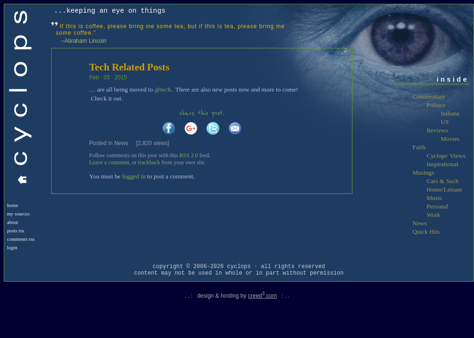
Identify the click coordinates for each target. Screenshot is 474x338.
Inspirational (442, 164)
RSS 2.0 (188, 155)
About (12, 222)
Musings (423, 172)
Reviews (437, 130)
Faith (419, 147)
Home (12, 205)
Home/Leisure (444, 189)
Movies (450, 138)
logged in (133, 176)
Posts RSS (15, 230)
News (121, 143)
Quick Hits (426, 231)
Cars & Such (443, 180)
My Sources (18, 213)
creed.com (262, 295)
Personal (437, 206)
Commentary (429, 96)
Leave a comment (109, 162)
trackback (149, 162)
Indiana (450, 113)
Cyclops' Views (446, 155)
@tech (162, 89)
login (12, 247)
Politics (436, 104)
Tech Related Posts (129, 67)
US (445, 121)
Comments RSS (20, 239)
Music (434, 197)
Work (433, 214)
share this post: (201, 113)
